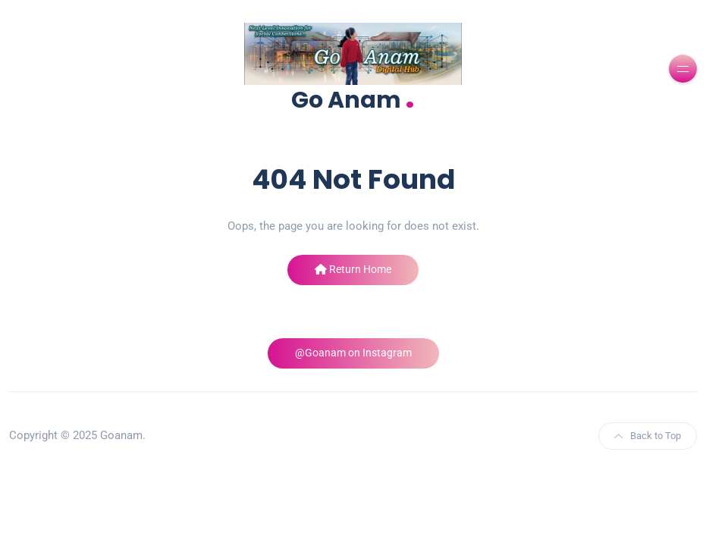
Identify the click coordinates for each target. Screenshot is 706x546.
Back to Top (647, 435)
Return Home (353, 269)
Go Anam (353, 98)
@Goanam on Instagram (353, 353)
